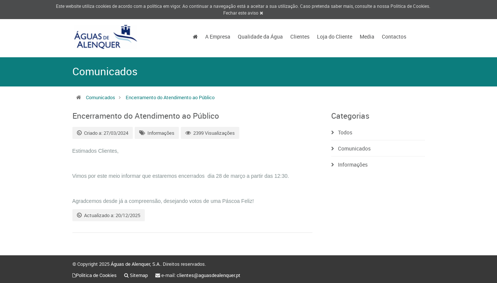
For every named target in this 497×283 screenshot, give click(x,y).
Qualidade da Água (260, 36)
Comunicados (100, 97)
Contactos (394, 36)
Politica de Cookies (409, 6)
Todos (345, 132)
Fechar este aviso (243, 13)
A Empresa (217, 36)
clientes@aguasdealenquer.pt (208, 275)
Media (367, 36)
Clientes (299, 36)
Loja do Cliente (334, 36)
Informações (160, 133)
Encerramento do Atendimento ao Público (170, 97)
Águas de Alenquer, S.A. (136, 264)
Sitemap (139, 275)
